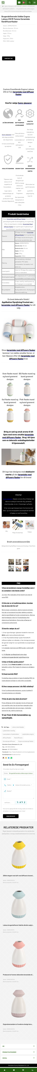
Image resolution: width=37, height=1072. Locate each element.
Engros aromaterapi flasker (25, 741)
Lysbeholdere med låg (9, 730)
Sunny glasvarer (8, 499)
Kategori (11, 6)
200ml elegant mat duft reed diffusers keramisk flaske (18, 875)
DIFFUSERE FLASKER (21, 6)
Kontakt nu (9, 58)
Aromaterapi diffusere (9, 741)
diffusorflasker (7, 738)
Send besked (10, 816)
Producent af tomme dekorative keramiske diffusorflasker (18, 975)
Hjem (4, 6)
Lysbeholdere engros (28, 734)
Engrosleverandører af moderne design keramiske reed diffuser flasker (18, 1024)
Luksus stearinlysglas (18, 727)
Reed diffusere (18, 738)
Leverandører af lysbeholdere (11, 734)
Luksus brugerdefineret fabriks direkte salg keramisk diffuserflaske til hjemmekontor (18, 925)
